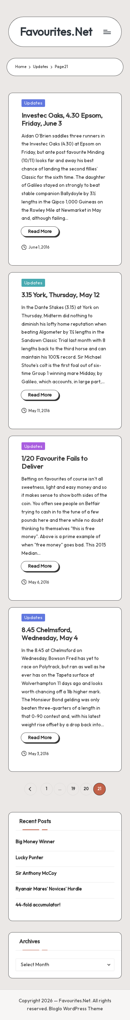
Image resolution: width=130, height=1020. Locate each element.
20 (86, 788)
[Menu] (106, 32)
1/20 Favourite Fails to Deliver (54, 462)
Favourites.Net (56, 32)
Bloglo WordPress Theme (76, 1008)
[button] (30, 789)
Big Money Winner (35, 841)
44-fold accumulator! (38, 905)
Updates (33, 103)
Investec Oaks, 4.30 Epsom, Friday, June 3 (62, 119)
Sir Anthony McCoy (36, 873)
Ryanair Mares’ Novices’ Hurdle (49, 889)
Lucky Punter (29, 857)
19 (73, 788)
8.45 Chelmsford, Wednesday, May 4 (49, 634)
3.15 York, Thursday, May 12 (60, 295)
